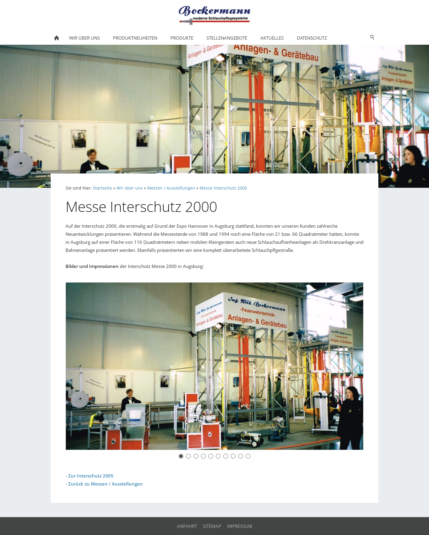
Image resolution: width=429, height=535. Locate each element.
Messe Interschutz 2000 (223, 188)
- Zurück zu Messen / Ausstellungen (104, 484)
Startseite (102, 188)
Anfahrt (187, 526)
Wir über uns (129, 188)
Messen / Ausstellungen (171, 188)
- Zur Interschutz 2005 (90, 476)
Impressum (239, 526)
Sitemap (212, 526)
